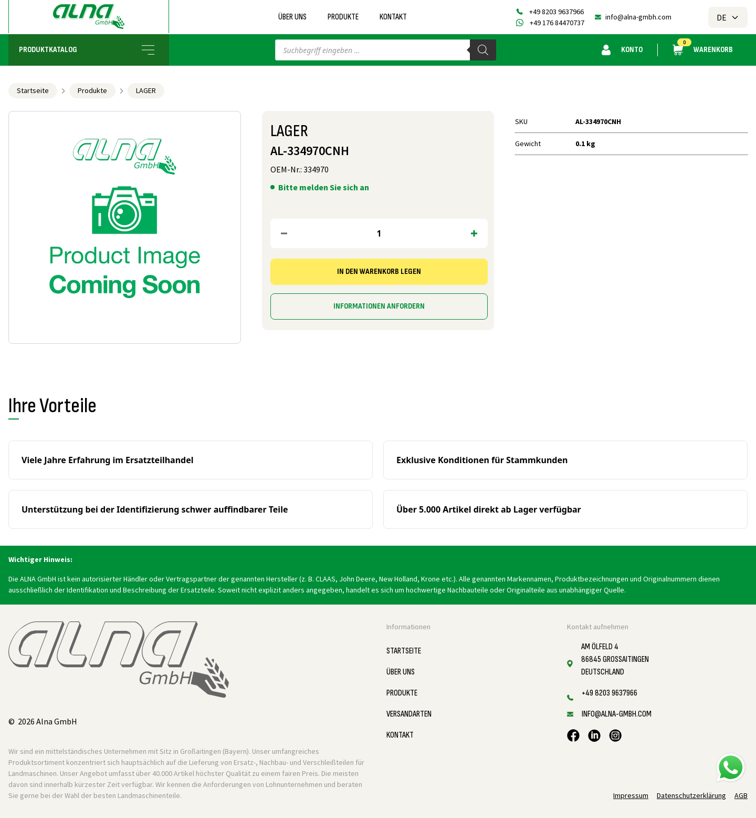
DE (728, 17)
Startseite (33, 90)
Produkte (343, 17)
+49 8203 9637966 (556, 11)
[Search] (483, 49)
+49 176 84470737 (557, 22)
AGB (741, 795)
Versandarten (409, 714)
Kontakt (393, 17)
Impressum (630, 795)
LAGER (146, 90)
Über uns (292, 17)
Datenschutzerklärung (691, 795)
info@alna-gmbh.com (638, 17)
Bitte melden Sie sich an (323, 187)
